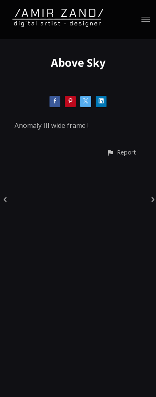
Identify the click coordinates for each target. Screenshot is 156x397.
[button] (121, 152)
